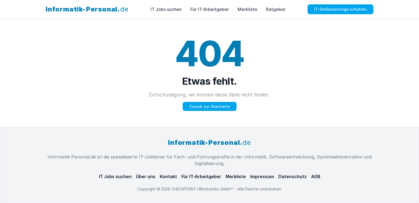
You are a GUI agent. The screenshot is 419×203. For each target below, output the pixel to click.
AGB (315, 176)
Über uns (145, 176)
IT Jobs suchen (166, 9)
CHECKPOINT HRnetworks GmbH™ (203, 189)
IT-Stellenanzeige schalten (340, 9)
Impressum (262, 176)
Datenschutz (292, 176)
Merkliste (247, 9)
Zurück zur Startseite (209, 106)
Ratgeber (276, 9)
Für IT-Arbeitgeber (209, 9)
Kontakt (168, 176)
